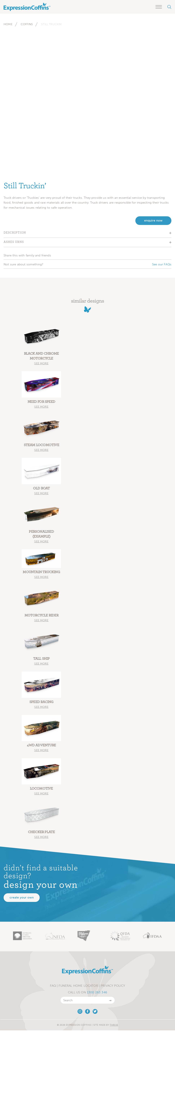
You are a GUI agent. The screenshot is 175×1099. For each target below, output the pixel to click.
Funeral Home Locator (78, 985)
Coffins (27, 24)
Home (8, 24)
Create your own (22, 897)
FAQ (53, 985)
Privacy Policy (113, 985)
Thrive (114, 1025)
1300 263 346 (97, 992)
